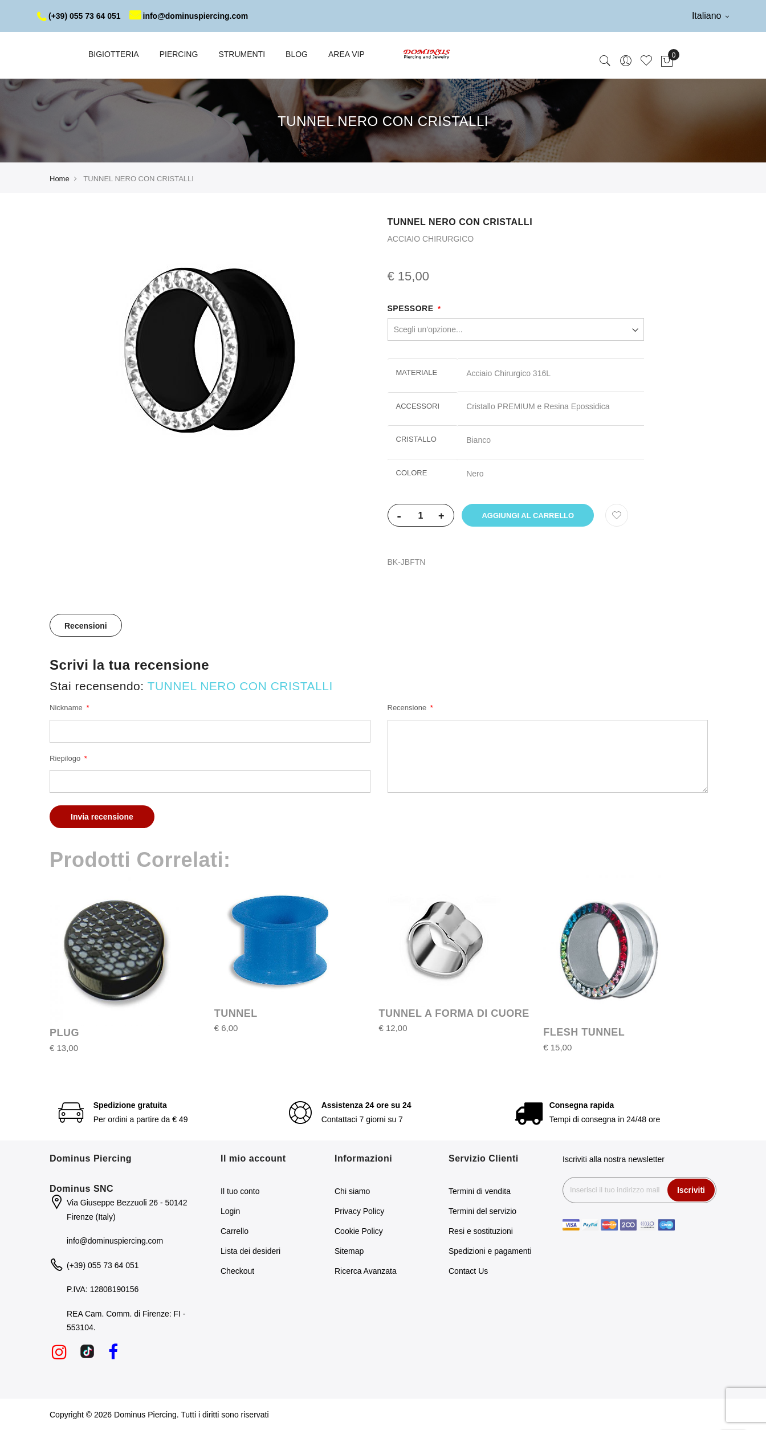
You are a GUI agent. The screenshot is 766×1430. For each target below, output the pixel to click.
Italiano (710, 16)
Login (230, 1211)
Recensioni (85, 625)
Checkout (237, 1271)
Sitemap (349, 1251)
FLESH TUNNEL (584, 1032)
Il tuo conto (240, 1191)
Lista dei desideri (250, 1251)
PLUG (64, 1032)
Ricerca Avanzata (366, 1271)
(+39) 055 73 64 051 (79, 16)
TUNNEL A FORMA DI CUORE (454, 1013)
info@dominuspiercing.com (188, 16)
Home (60, 178)
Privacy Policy (359, 1211)
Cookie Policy (359, 1231)
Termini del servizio (482, 1211)
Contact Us (468, 1271)
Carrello (234, 1231)
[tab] (86, 625)
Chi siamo (352, 1191)
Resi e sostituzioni (481, 1231)
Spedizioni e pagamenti (490, 1251)
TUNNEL (236, 1013)
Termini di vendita (480, 1191)
